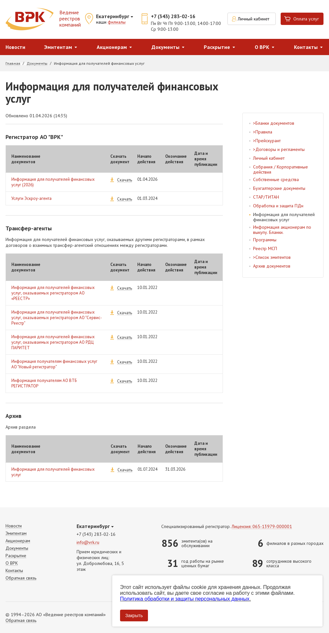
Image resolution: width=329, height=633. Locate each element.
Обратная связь (21, 578)
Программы (264, 239)
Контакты (14, 570)
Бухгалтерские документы (279, 188)
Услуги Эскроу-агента (31, 198)
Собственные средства (276, 179)
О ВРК (262, 47)
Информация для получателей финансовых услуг (284, 217)
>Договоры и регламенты (279, 149)
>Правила (262, 131)
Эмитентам (58, 47)
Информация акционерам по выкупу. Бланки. (282, 229)
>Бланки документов (273, 123)
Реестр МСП (265, 248)
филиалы (117, 22)
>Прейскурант (267, 140)
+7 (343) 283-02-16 (173, 16)
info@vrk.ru (88, 542)
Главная (13, 63)
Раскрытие (217, 47)
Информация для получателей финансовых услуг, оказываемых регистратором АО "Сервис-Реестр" (56, 317)
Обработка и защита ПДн (278, 205)
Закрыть (134, 615)
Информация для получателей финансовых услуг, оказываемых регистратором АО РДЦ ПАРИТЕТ (53, 342)
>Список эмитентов (272, 257)
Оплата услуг (306, 19)
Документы (165, 47)
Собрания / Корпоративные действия (280, 169)
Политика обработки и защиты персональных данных (185, 599)
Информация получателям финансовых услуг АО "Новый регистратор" (54, 364)
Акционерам (112, 47)
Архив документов (271, 266)
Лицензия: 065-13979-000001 (262, 526)
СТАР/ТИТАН (266, 197)
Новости (15, 47)
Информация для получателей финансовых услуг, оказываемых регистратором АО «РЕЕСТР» (53, 293)
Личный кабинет (253, 19)
